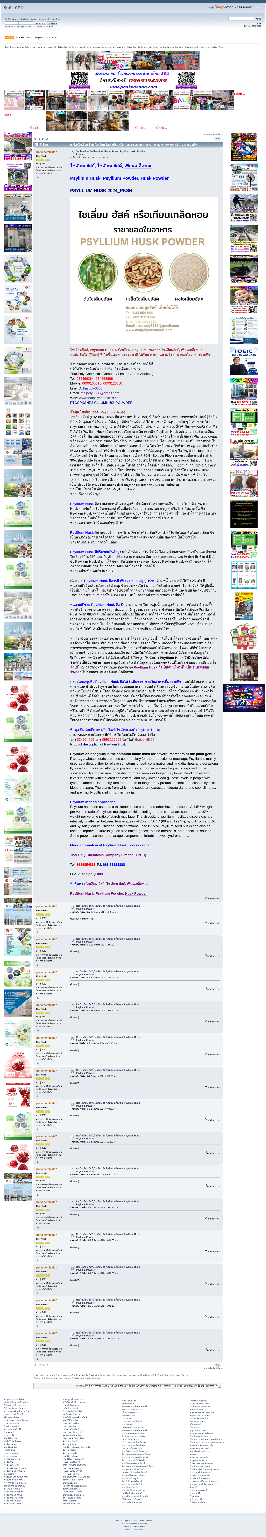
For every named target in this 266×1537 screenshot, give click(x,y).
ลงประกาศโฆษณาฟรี (13, 1498)
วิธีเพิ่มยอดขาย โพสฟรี (131, 1499)
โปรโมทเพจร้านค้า (198, 1502)
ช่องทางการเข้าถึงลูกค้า (14, 1414)
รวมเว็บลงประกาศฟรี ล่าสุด (16, 1420)
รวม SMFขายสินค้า (71, 1420)
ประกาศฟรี (9, 1435)
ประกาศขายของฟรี (198, 1490)
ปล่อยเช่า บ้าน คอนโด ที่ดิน (16, 1477)
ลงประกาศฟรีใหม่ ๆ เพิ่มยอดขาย (204, 1481)
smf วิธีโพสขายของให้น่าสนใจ (135, 1496)
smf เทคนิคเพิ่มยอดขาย (132, 1502)
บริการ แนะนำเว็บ (12, 1459)
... (46, 139)
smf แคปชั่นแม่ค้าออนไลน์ (133, 1469)
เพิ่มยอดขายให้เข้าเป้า (199, 1421)
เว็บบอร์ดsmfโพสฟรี (71, 1462)
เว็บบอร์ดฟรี (195, 1424)
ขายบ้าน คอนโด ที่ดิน (13, 1480)
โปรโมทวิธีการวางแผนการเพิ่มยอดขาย (207, 1442)
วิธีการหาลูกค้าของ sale (14, 1405)
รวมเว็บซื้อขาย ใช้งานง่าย (15, 1468)
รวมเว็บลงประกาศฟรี (13, 1504)
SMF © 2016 (132, 1521)
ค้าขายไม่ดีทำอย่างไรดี (72, 1411)
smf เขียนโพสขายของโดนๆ (133, 1490)
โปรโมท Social (69, 1450)
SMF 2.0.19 (121, 1521)
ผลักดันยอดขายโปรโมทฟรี (201, 1433)
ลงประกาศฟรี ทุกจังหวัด (14, 1471)
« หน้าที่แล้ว (209, 135)
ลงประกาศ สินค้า (70, 1426)
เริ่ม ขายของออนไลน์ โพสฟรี (134, 1442)
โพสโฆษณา (9, 1450)
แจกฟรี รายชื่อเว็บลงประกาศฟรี (76, 1447)
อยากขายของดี (128, 1404)
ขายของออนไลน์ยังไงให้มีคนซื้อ (135, 1407)
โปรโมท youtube (70, 1453)
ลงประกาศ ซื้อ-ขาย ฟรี (72, 1432)
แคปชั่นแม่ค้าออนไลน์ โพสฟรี (134, 1472)
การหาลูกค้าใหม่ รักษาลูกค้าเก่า (17, 1411)
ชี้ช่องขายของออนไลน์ (72, 1498)
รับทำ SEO (14, 8)
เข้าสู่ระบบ (41, 19)
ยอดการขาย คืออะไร (199, 1457)
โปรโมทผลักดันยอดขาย (200, 1436)
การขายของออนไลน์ (71, 1501)
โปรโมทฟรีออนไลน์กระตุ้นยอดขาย (205, 1469)
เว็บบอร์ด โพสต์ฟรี (71, 1429)
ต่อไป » (218, 135)
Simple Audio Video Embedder (134, 1523)
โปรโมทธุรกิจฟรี (70, 1441)
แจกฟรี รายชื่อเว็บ (70, 1456)
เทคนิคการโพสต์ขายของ (132, 1448)
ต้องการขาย (9, 1474)
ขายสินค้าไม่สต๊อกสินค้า (132, 1409)
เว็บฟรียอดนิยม (10, 1447)
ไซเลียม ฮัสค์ (79, 417)
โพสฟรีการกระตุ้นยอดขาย (201, 1463)
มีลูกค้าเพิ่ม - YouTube (199, 1430)
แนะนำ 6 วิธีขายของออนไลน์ (75, 1486)
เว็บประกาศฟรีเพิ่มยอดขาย (201, 1484)
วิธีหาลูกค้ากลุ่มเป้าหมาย (14, 1408)
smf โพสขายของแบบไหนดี (133, 1463)
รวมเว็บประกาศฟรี (12, 1423)
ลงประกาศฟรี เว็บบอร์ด (73, 1468)
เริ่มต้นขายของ (196, 1409)
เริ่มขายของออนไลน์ (130, 1413)
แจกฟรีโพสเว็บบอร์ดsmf (73, 1459)
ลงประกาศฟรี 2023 (12, 1501)
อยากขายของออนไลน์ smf (133, 1428)
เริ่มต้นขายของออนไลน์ (72, 1492)
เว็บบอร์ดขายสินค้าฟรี (72, 1471)
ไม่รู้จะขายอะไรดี (129, 1401)
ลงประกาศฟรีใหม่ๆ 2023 (73, 1438)
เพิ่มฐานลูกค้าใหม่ (11, 1417)
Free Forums (139, 1526)
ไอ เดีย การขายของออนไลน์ (133, 1436)
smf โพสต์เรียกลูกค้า (130, 1478)
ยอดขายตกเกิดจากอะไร (200, 1448)
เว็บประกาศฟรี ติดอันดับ (14, 1486)
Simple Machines (146, 1521)
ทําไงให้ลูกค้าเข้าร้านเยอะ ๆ (74, 1402)
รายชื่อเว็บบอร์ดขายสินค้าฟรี (75, 1465)
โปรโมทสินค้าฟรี (70, 1444)
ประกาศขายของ (11, 1453)
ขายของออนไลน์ (70, 1483)
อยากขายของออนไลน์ (72, 1489)
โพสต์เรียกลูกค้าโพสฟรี (132, 1481)
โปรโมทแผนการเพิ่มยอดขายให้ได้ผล (206, 1439)
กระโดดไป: (80, 1386)
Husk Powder (136, 893)
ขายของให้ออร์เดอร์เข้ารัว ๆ (134, 1475)
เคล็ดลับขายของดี (70, 1408)
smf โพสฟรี (127, 1418)
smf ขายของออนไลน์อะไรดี (133, 1421)
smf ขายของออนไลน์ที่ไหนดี (134, 1445)
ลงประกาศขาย (10, 1444)
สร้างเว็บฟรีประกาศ (71, 1504)
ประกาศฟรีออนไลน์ (71, 1423)
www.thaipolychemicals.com (100, 398)
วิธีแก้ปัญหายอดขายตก (200, 1407)
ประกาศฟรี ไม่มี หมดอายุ (15, 1483)
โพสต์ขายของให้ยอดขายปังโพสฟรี (136, 1454)
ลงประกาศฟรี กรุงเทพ (13, 1492)
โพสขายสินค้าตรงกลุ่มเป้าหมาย (76, 1477)
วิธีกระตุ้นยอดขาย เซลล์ (200, 1404)
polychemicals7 (46, 151)
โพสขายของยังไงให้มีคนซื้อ (133, 1460)
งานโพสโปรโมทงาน (71, 1414)
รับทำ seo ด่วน (128, 1416)
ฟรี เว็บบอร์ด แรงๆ (71, 1474)
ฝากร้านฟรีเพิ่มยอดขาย (200, 1478)
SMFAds (127, 1526)
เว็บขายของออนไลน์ (130, 1439)
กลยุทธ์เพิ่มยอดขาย (71, 1405)
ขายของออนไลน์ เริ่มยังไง (73, 1495)
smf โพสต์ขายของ (129, 1487)
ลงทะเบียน (55, 19)
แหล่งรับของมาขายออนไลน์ (202, 1413)
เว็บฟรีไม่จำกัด (10, 1438)
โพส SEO (194, 1496)
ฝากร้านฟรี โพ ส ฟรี (13, 1489)
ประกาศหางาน (10, 1456)
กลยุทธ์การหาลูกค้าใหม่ (14, 1399)
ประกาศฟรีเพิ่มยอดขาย (200, 1472)
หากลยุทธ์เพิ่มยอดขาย (72, 1399)
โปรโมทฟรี (195, 1428)
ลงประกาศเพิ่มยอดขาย (200, 1475)
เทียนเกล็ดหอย (138, 165)
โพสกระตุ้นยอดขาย (198, 1401)
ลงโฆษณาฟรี (196, 1499)
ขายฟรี (193, 1454)
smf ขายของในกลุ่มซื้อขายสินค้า (135, 1457)
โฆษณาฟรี (9, 1432)
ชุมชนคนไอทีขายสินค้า (72, 1435)
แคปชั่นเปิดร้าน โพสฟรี (132, 1493)
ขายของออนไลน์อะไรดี (200, 1416)
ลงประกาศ (8, 1462)
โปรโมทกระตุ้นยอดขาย (200, 1466)
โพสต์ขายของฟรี (11, 1426)
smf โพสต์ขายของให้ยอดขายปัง (135, 1451)
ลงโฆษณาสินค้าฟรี (12, 1429)
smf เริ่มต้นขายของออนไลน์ (133, 1433)
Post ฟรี (193, 1487)
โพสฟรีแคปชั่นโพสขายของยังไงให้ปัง (138, 1466)
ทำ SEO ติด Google (12, 1441)
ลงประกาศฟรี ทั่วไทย (13, 1495)
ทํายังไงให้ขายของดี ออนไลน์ (16, 1402)
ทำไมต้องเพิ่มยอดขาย (199, 1451)
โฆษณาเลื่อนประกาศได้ (73, 1480)
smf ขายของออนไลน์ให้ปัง (133, 1484)
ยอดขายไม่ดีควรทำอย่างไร (201, 1445)
